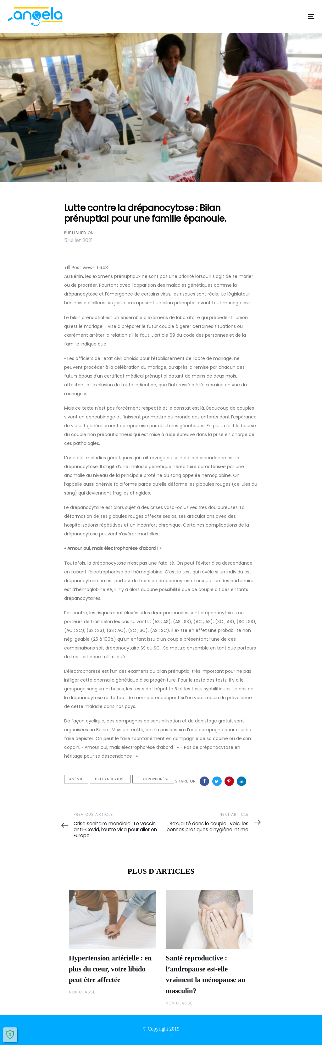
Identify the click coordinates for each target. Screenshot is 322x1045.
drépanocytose (110, 779)
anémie (76, 779)
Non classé (82, 992)
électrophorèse (153, 779)
